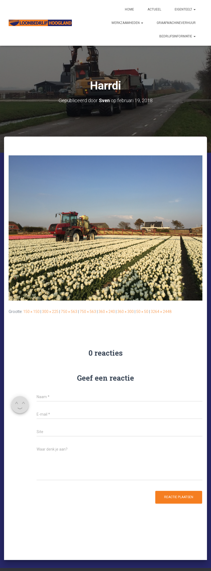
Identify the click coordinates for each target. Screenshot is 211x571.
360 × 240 (107, 311)
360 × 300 (125, 311)
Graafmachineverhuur (176, 23)
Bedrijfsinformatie (177, 36)
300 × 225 (50, 311)
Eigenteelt (185, 9)
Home (129, 9)
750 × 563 (69, 311)
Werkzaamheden (127, 23)
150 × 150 (31, 311)
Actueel (154, 9)
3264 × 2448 (161, 311)
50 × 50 (142, 311)
